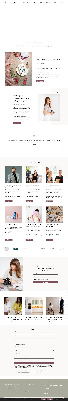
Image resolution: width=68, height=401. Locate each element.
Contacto (60, 2)
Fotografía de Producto (29, 384)
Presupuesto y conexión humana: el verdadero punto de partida (13, 319)
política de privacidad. (28, 367)
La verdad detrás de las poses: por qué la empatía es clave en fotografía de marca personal (54, 319)
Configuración (57, 399)
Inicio (24, 2)
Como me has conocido (18, 348)
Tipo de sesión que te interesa (19, 344)
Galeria (36, 2)
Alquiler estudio (48, 2)
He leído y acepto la (41, 279)
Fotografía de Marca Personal (10, 386)
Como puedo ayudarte (18, 353)
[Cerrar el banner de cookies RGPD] (63, 399)
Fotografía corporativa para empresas (12, 384)
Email (15, 335)
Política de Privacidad (45, 279)
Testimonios (26, 391)
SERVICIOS (29, 2)
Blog (55, 2)
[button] (5, 145)
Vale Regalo (26, 389)
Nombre (15, 331)
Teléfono (15, 340)
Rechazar (50, 399)
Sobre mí (41, 2)
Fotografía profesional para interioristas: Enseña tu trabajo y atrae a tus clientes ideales (34, 319)
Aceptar (43, 399)
